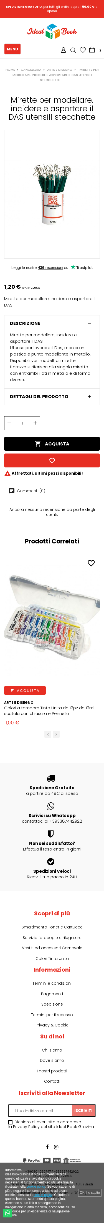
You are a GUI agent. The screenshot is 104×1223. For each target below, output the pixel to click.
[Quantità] (22, 423)
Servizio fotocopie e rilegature (52, 937)
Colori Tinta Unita (52, 958)
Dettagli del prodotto (39, 396)
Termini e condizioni (52, 983)
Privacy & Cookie (52, 1025)
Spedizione (52, 1004)
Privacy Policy (26, 1126)
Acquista (52, 443)
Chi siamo (52, 1050)
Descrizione (25, 323)
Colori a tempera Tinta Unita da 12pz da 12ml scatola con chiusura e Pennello (49, 710)
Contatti (52, 1081)
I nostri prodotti (52, 1071)
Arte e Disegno (19, 702)
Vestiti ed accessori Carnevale (52, 948)
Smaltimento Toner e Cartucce (52, 927)
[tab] (52, 323)
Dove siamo (52, 1060)
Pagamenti (52, 994)
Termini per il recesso (52, 1015)
